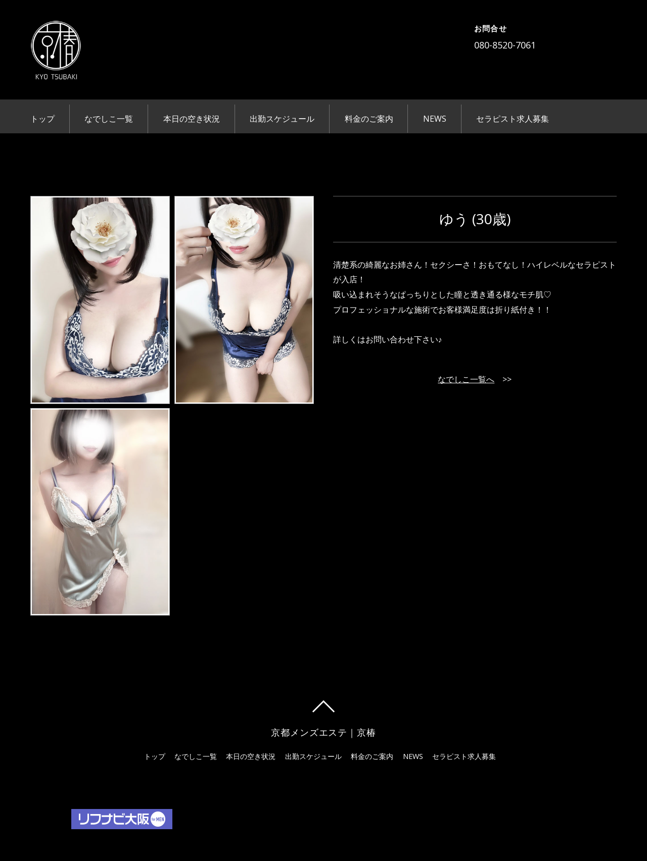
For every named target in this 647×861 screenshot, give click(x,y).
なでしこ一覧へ (466, 379)
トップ (42, 118)
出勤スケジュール (282, 118)
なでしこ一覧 (108, 118)
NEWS (434, 118)
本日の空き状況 (191, 118)
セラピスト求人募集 (512, 118)
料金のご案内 (369, 118)
